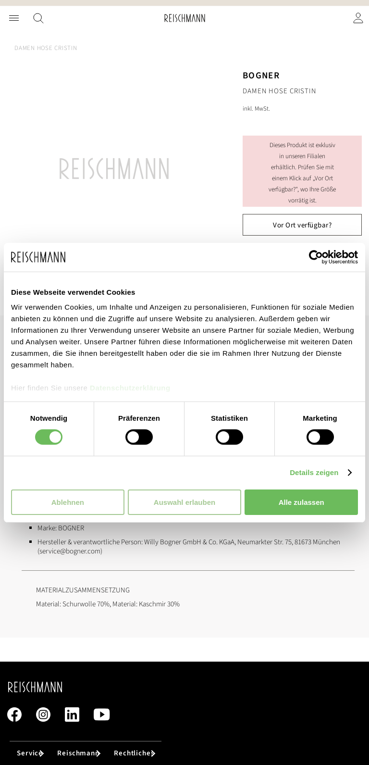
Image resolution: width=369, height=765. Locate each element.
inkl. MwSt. (256, 108)
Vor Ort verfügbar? (302, 225)
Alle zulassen (301, 502)
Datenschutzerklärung (130, 388)
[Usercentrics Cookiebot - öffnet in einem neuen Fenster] (316, 257)
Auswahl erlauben (184, 502)
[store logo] (184, 18)
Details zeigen (314, 472)
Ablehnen (67, 502)
